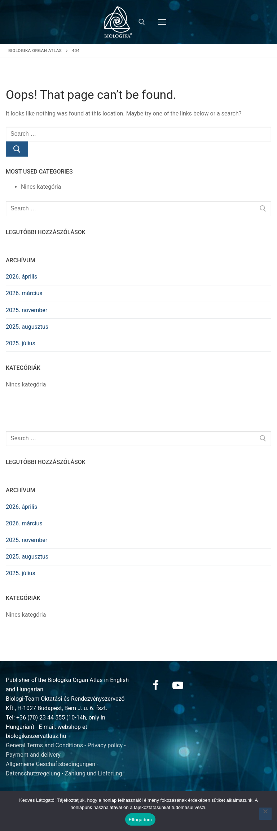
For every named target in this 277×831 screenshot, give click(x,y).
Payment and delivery (33, 754)
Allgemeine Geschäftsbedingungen (50, 764)
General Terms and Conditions (44, 745)
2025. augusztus (27, 326)
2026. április (21, 276)
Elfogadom (140, 819)
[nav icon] (162, 22)
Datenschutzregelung (33, 773)
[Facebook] (155, 685)
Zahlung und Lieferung (93, 773)
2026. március (24, 293)
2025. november (26, 310)
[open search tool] (141, 22)
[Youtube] (178, 685)
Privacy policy (105, 745)
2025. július (20, 343)
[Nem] (265, 814)
